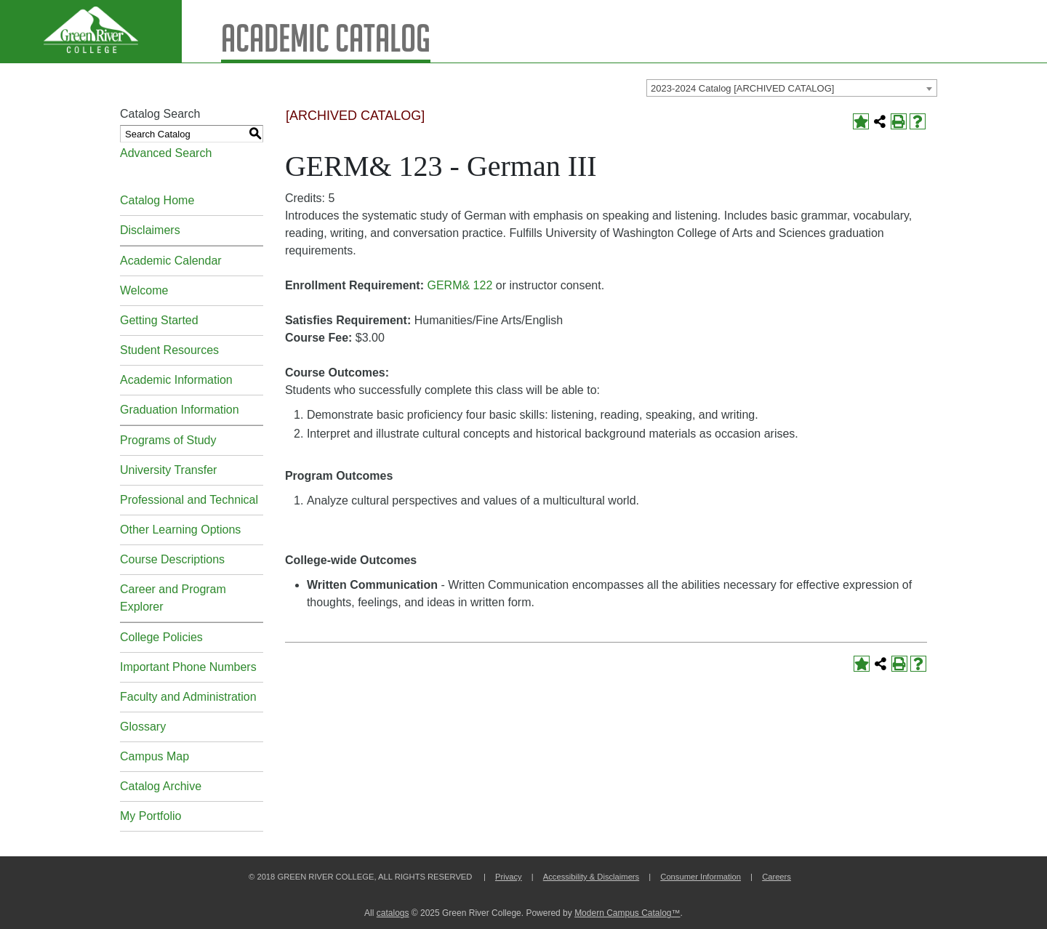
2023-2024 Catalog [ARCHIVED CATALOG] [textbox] (742, 88)
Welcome (144, 290)
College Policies (161, 637)
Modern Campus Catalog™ (627, 913)
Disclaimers (150, 230)
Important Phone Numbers (188, 667)
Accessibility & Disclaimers (591, 876)
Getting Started (159, 320)
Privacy (508, 876)
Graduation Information (179, 409)
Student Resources (169, 350)
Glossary (143, 726)
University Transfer (168, 470)
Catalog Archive (160, 786)
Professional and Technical (189, 500)
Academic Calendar (171, 260)
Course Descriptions (172, 559)
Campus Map (154, 756)
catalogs (393, 913)
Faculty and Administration (188, 697)
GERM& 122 (459, 285)
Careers (776, 876)
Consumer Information (700, 876)
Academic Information (176, 380)
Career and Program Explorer (173, 598)
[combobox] (791, 88)
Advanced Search (166, 153)
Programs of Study (168, 440)
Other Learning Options (180, 529)
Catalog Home (157, 200)
